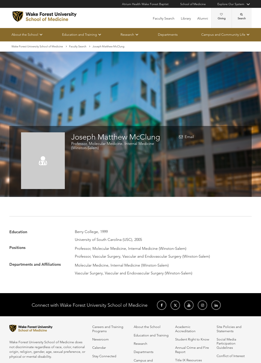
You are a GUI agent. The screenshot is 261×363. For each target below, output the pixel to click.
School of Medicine (193, 4)
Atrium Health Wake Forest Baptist (145, 4)
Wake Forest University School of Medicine (37, 46)
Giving (222, 16)
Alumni (202, 18)
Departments (168, 34)
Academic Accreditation (185, 329)
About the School (24, 34)
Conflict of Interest (231, 356)
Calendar (99, 348)
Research (127, 34)
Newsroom (100, 339)
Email (189, 137)
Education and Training (79, 34)
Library (186, 18)
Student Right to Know (192, 339)
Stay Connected (104, 356)
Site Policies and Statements (229, 329)
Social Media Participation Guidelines (226, 343)
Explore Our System (230, 4)
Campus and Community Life (223, 34)
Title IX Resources (188, 360)
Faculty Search (163, 18)
